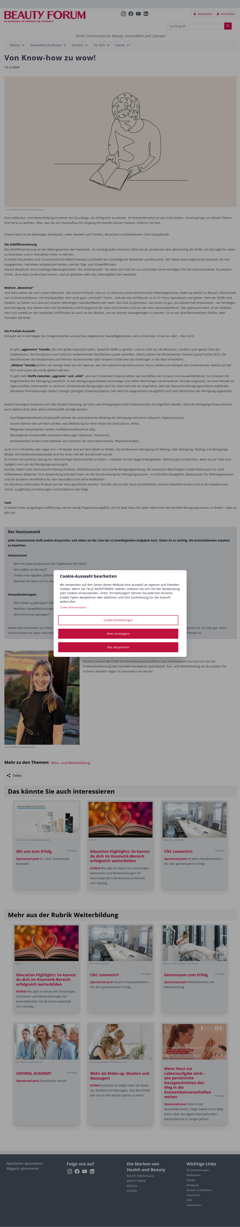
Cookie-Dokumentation (73, 607)
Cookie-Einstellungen (118, 620)
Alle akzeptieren (118, 647)
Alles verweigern (118, 634)
